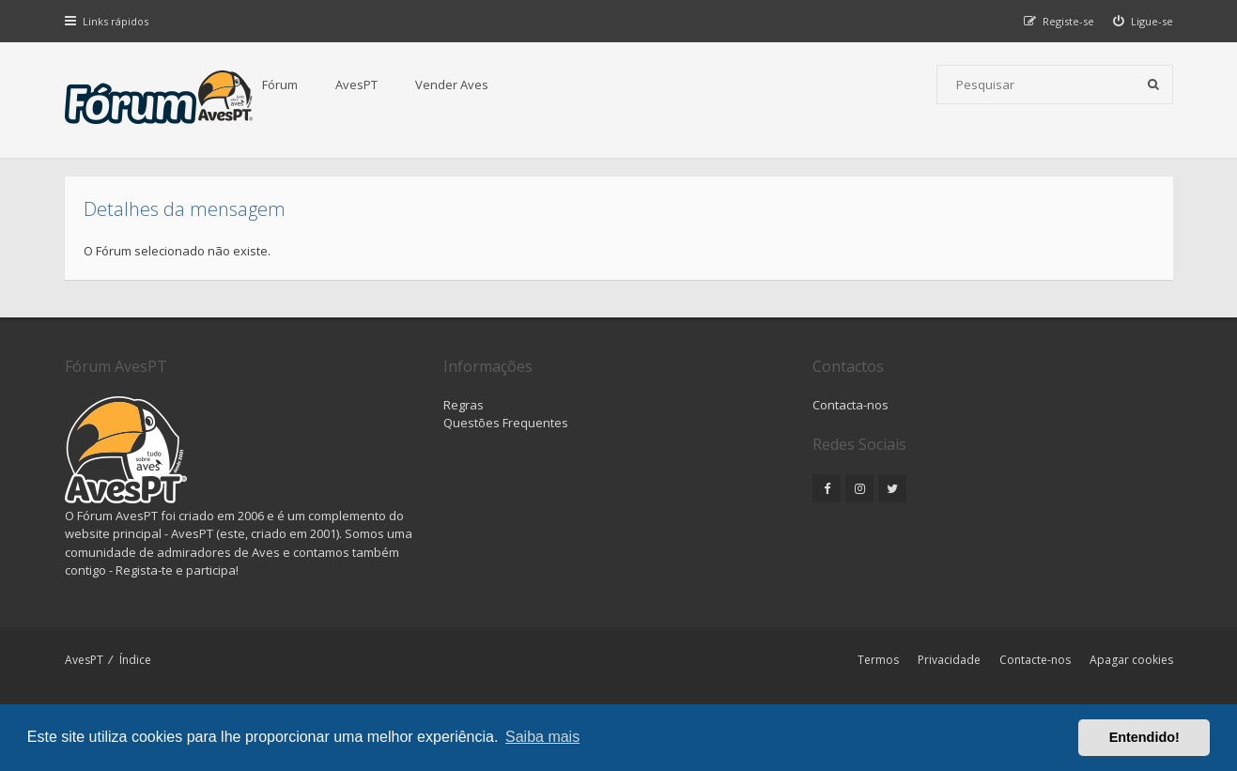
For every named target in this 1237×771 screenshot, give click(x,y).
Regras (463, 404)
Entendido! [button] (1144, 737)
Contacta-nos (850, 404)
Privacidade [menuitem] (949, 660)
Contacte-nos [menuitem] (1035, 660)
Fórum (280, 84)
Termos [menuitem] (878, 660)
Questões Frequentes (505, 422)
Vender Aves (451, 84)
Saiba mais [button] (542, 737)
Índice (135, 660)
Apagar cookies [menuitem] (1131, 660)
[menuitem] (1143, 21)
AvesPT (356, 84)
